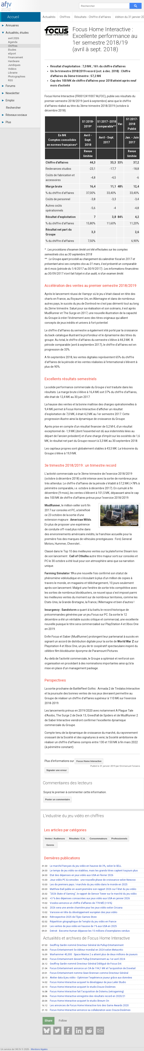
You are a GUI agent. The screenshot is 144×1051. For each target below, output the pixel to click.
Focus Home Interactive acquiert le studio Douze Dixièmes (79, 986)
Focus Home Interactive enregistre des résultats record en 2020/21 (83, 996)
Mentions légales (39, 1049)
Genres (50, 845)
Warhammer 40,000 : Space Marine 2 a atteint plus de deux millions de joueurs (90, 954)
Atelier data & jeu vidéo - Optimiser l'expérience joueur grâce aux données (87, 977)
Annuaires (10, 25)
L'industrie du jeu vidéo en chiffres (73, 815)
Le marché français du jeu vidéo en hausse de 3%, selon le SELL (81, 866)
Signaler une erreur (56, 770)
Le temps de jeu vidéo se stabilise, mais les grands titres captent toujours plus (90, 870)
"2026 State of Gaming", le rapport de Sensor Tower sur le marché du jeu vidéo (89, 893)
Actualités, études (15, 32)
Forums (8, 85)
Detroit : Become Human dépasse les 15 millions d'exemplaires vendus (86, 930)
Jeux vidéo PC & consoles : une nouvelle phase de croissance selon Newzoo (89, 879)
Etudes (12, 49)
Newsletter (11, 93)
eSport (12, 53)
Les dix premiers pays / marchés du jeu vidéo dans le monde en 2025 (84, 884)
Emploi (8, 100)
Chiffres (12, 45)
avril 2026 (13, 38)
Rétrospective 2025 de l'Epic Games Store (69, 917)
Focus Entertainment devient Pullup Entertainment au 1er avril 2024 (83, 959)
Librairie (12, 72)
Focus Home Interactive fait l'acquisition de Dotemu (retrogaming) (83, 991)
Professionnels (119, 838)
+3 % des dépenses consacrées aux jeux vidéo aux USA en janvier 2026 (86, 898)
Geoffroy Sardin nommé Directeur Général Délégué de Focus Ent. (82, 963)
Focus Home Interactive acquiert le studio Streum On (75, 1000)
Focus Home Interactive (88, 761)
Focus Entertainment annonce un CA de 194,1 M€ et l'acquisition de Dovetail (89, 968)
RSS (10, 80)
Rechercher (13, 107)
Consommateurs (98, 838)
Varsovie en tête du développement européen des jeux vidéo (79, 912)
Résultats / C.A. (77, 838)
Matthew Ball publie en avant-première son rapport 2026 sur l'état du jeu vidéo (89, 889)
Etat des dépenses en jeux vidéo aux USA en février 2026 (77, 875)
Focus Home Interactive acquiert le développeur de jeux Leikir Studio (84, 982)
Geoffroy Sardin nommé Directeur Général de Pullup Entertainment (83, 945)
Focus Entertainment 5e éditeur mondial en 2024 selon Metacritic (82, 949)
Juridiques (14, 65)
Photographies (16, 76)
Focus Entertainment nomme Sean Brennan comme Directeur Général (85, 973)
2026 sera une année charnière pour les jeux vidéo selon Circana (82, 907)
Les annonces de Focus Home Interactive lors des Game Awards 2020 (85, 1005)
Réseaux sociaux (14, 115)
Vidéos (12, 68)
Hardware (13, 61)
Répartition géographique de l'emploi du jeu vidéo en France (79, 921)
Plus (6, 122)
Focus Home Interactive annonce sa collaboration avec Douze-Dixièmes (86, 1010)
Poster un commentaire (57, 799)
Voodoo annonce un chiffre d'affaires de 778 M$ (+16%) (77, 903)
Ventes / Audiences (55, 838)
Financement (15, 57)
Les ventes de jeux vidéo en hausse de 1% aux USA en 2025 (79, 926)
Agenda (12, 42)
